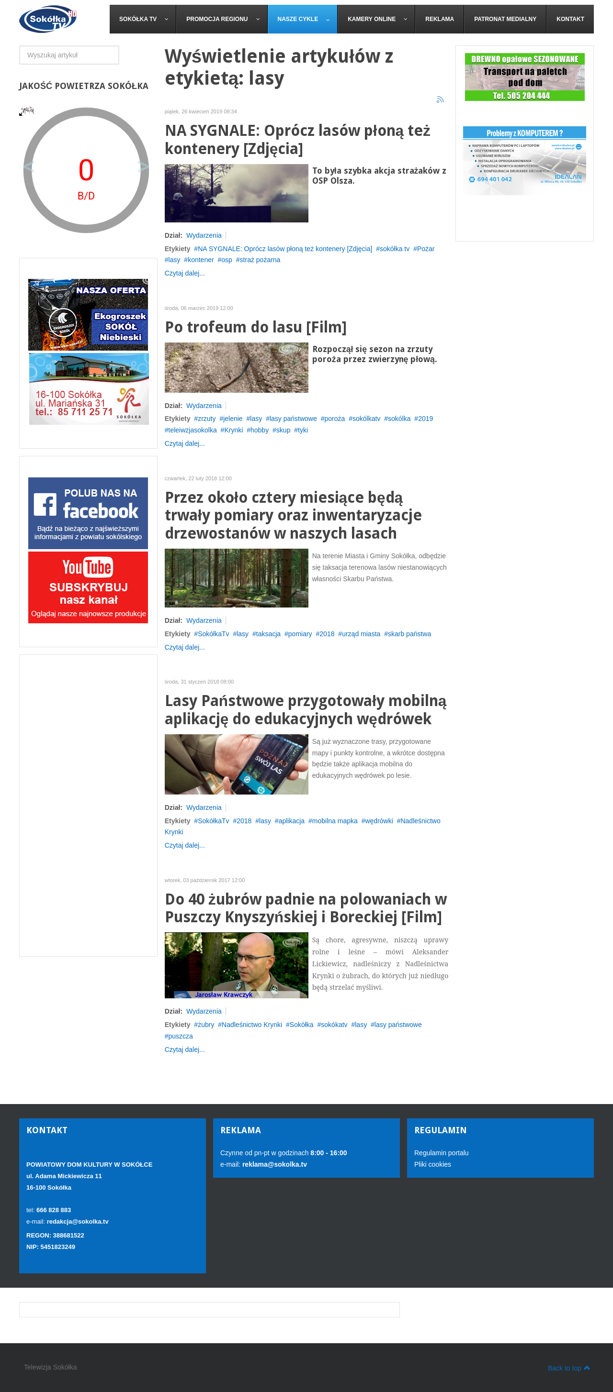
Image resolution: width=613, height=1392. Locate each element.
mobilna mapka (335, 821)
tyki (303, 430)
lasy (175, 260)
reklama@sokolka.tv (273, 1164)
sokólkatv (366, 418)
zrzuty (207, 418)
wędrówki (379, 821)
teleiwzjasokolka (193, 430)
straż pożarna (260, 260)
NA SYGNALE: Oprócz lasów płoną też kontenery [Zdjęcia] (298, 140)
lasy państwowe (293, 418)
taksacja (268, 634)
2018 (326, 634)
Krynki (233, 430)
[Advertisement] (88, 805)
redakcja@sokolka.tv (78, 1221)
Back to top (569, 1367)
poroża (334, 418)
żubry (206, 1024)
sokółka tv (394, 249)
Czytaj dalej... (185, 273)
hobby (259, 430)
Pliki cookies (432, 1164)
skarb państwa (409, 634)
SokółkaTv (213, 634)
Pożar (426, 249)
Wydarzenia (204, 235)
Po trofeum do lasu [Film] (256, 327)
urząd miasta (361, 634)
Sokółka (302, 1024)
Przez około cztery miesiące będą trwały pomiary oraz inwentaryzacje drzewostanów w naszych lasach (293, 516)
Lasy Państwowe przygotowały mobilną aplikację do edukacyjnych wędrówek (306, 710)
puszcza (181, 1036)
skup (283, 430)
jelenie (232, 418)
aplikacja (292, 821)
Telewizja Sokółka (50, 1367)
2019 (425, 418)
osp (226, 260)
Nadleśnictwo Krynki (252, 1024)
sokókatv (334, 1024)
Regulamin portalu (441, 1153)
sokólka (399, 418)
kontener (201, 260)
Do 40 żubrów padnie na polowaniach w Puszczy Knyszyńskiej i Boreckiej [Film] (306, 909)
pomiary (300, 634)
